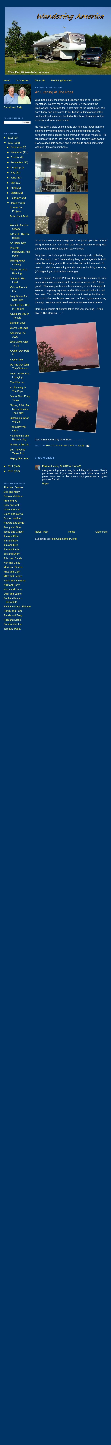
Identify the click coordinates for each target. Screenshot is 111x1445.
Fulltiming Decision (61, 80)
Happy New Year (19, 458)
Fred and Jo (10, 500)
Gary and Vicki (12, 505)
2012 (11, 142)
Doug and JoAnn (13, 496)
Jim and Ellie (11, 545)
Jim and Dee (11, 540)
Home (6, 80)
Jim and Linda (11, 549)
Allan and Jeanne (13, 487)
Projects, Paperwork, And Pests (20, 252)
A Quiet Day (16, 359)
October (15, 157)
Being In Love (17, 322)
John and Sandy (13, 558)
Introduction (22, 80)
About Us (40, 80)
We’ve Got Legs (19, 327)
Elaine (46, 466)
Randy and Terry (13, 615)
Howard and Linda (14, 522)
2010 (11, 471)
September (17, 162)
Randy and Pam (13, 610)
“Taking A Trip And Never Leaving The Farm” (20, 409)
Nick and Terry (12, 584)
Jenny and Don (12, 527)
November (17, 152)
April (13, 187)
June (14, 177)
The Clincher (17, 382)
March (14, 192)
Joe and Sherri (12, 553)
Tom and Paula (12, 628)
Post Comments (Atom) (63, 538)
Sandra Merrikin (12, 624)
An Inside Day (18, 243)
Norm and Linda (13, 589)
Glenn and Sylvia (13, 513)
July (13, 172)
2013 (11, 137)
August (15, 167)
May (13, 182)
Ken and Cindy (12, 562)
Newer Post (41, 531)
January (15, 203)
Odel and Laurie (13, 593)
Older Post (101, 531)
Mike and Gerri (12, 571)
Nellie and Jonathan (15, 580)
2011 (11, 466)
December (17, 147)
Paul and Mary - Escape (17, 606)
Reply (45, 483)
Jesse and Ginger (13, 531)
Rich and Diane (12, 619)
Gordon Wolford (12, 518)
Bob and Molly (12, 491)
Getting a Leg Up (19, 444)
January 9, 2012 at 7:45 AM (66, 466)
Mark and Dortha (13, 567)
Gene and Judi (12, 509)
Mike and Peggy (13, 576)
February (16, 197)
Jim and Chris (11, 536)
